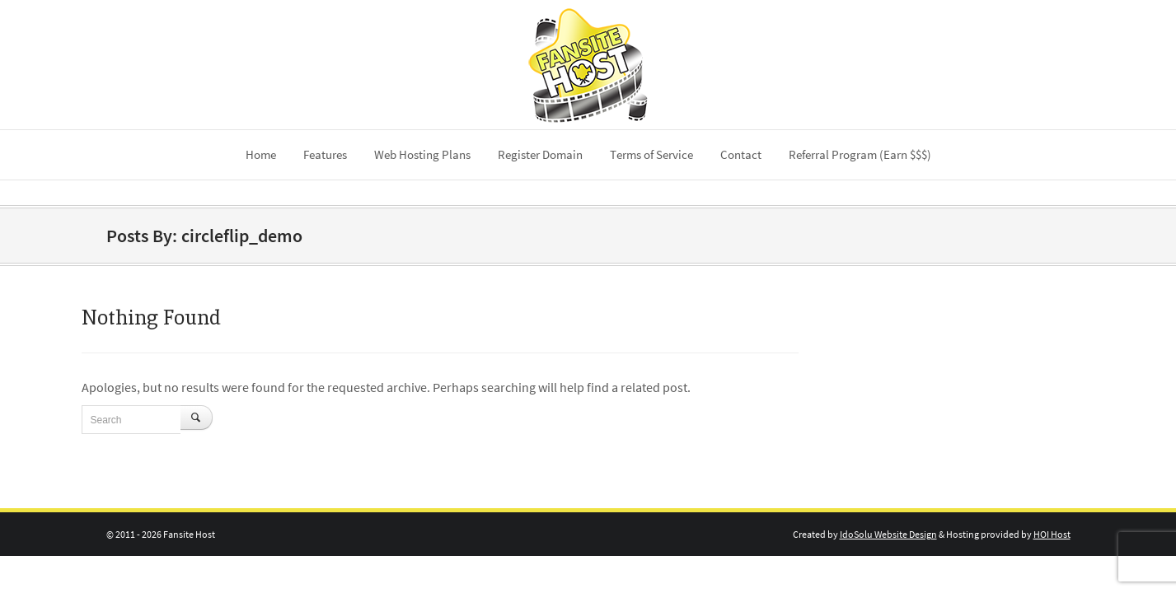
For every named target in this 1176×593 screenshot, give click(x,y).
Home (261, 154)
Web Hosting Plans (422, 154)
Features (325, 154)
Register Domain (540, 154)
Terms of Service (651, 154)
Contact (740, 154)
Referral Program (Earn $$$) (860, 154)
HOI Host (1052, 534)
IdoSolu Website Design (888, 534)
